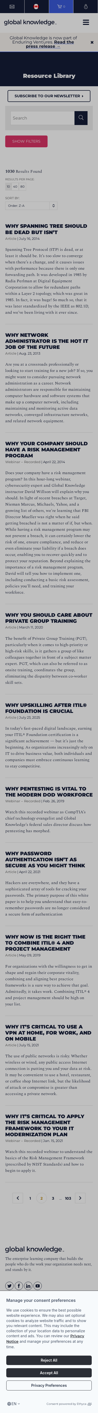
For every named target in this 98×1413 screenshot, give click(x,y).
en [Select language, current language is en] (14, 1403)
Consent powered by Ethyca (69, 1404)
